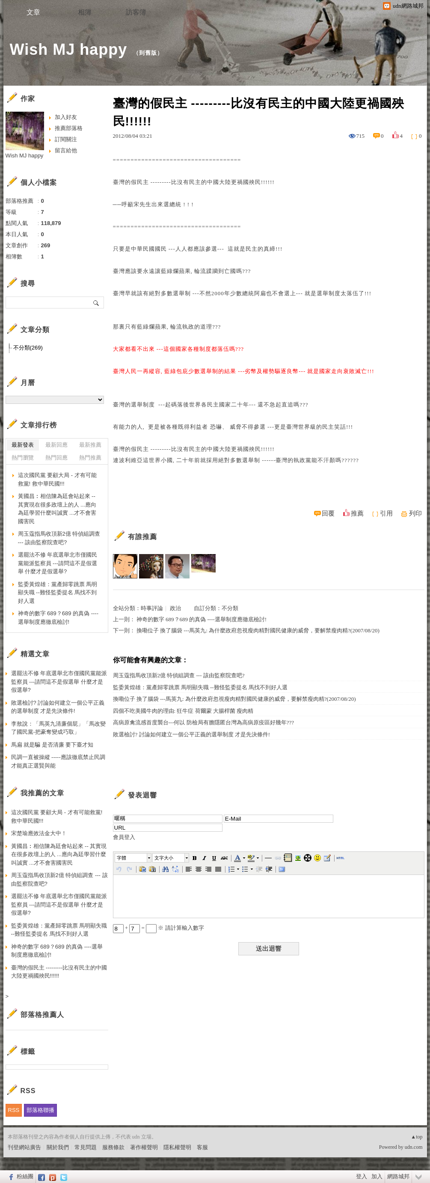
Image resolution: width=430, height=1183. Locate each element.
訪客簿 (136, 12)
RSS (14, 1110)
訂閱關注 (66, 139)
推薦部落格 (69, 128)
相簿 (85, 12)
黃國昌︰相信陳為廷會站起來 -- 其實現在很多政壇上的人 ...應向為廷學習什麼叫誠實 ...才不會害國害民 (57, 509)
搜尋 (96, 302)
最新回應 (56, 445)
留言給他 (66, 150)
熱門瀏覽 (23, 457)
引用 (386, 513)
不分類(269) (28, 347)
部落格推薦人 (42, 1014)
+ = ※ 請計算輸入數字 (158, 928)
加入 (377, 1176)
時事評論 (152, 608)
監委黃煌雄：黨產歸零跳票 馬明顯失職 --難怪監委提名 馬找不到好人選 (200, 687)
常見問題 (85, 1147)
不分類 (230, 608)
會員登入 (124, 837)
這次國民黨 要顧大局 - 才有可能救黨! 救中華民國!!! (57, 479)
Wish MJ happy (69, 49)
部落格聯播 (40, 1110)
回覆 (328, 513)
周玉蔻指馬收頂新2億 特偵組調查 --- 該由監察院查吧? (179, 675)
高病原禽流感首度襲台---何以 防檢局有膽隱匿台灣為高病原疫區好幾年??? (203, 722)
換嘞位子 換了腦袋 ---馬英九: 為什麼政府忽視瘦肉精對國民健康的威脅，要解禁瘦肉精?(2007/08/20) (258, 630)
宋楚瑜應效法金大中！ (39, 833)
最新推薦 (90, 445)
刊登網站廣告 (24, 1147)
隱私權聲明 (177, 1147)
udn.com (414, 1147)
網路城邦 (398, 1176)
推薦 (357, 513)
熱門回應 (56, 457)
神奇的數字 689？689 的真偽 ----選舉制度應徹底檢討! (201, 619)
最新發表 (23, 445)
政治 (175, 608)
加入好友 (66, 117)
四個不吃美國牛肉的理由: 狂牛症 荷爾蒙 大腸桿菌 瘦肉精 (183, 711)
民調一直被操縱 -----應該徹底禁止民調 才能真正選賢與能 (58, 761)
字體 (121, 857)
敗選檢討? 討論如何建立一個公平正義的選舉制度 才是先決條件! (191, 734)
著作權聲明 (144, 1147)
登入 (361, 1176)
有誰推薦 (142, 536)
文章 (33, 12)
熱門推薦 (90, 457)
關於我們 (58, 1147)
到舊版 (148, 53)
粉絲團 (25, 1176)
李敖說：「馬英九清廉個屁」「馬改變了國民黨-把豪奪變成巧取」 (58, 727)
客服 (202, 1147)
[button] (133, 858)
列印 (415, 513)
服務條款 (113, 1147)
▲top (416, 1137)
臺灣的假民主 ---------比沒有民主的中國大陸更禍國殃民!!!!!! (59, 971)
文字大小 (163, 857)
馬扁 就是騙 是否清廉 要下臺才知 (52, 744)
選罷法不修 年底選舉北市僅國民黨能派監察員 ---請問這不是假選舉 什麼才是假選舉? (58, 563)
